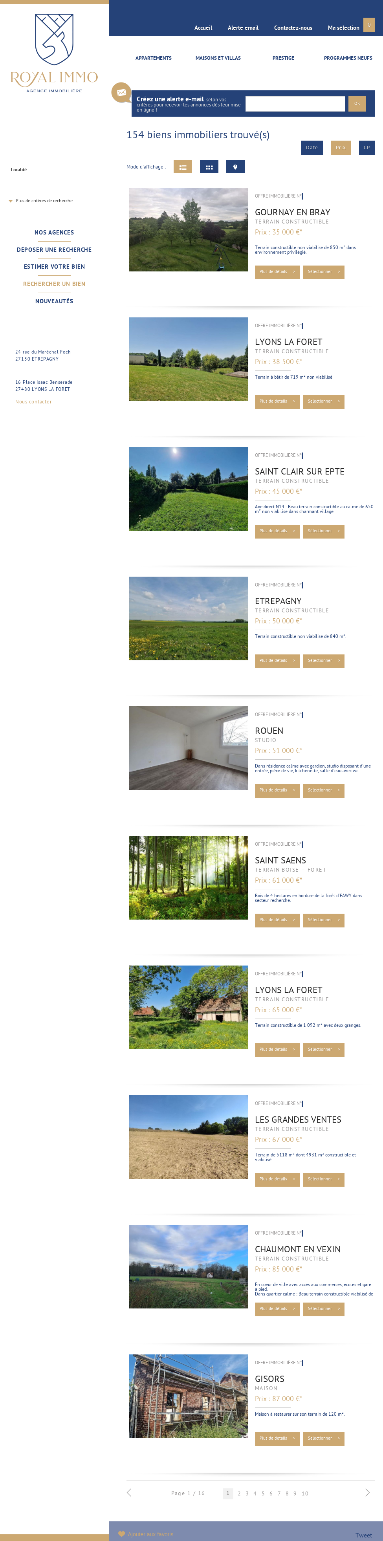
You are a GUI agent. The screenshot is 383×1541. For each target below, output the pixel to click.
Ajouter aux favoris (151, 1534)
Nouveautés (54, 302)
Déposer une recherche (54, 250)
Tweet (364, 1536)
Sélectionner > (324, 272)
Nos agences (54, 233)
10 (305, 1493)
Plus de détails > (277, 272)
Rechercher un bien (54, 284)
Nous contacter (33, 402)
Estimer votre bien (54, 267)
